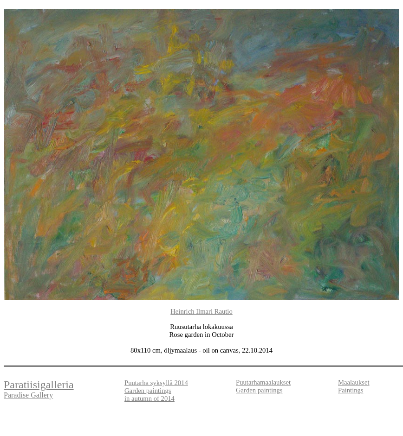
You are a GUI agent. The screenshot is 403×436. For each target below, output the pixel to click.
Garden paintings (259, 390)
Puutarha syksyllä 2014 (156, 382)
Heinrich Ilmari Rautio (201, 311)
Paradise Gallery (28, 395)
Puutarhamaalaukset (263, 382)
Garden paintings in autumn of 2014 (149, 394)
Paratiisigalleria (39, 385)
